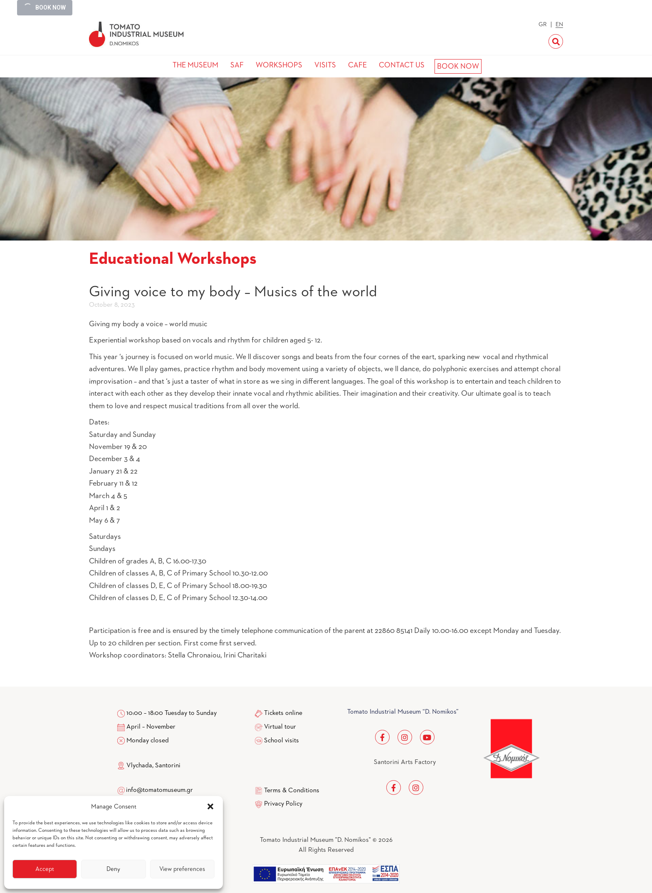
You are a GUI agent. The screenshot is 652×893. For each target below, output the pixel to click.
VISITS (325, 65)
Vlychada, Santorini (148, 765)
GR (542, 24)
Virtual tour (280, 727)
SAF (237, 65)
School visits (281, 740)
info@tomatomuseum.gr (159, 790)
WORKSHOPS (279, 65)
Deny (113, 869)
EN (559, 24)
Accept (44, 869)
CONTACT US (402, 65)
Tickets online (283, 713)
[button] (210, 806)
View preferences (182, 869)
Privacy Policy (283, 804)
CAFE (357, 65)
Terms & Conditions (291, 790)
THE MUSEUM (195, 65)
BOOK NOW (458, 66)
